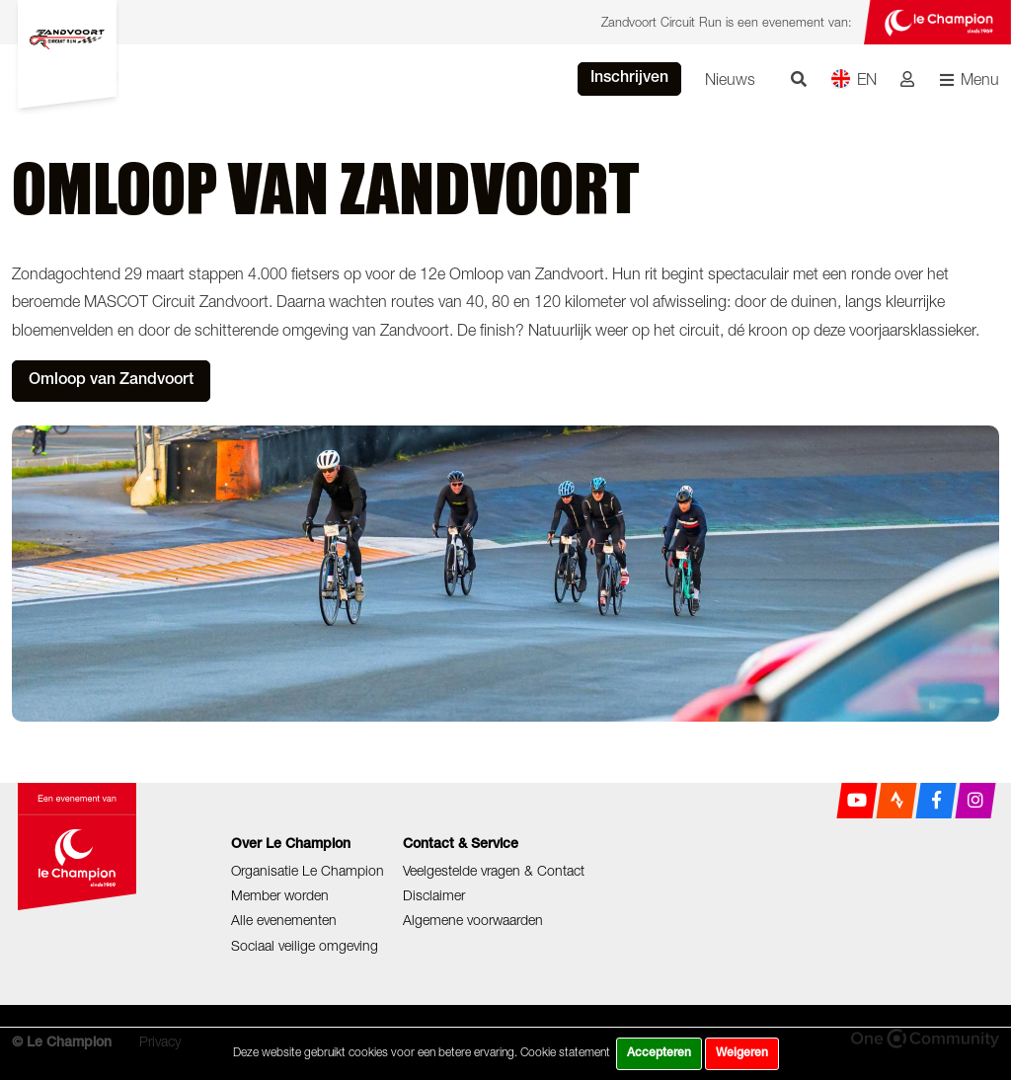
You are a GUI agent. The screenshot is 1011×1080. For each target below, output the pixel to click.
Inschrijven (629, 79)
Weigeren (742, 1053)
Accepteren (659, 1053)
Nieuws (730, 79)
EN (853, 78)
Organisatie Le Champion (307, 870)
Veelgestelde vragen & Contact (493, 870)
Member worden (280, 895)
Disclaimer (434, 895)
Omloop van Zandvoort (111, 381)
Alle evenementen (284, 919)
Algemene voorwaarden (473, 919)
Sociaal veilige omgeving (304, 945)
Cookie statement (565, 1051)
